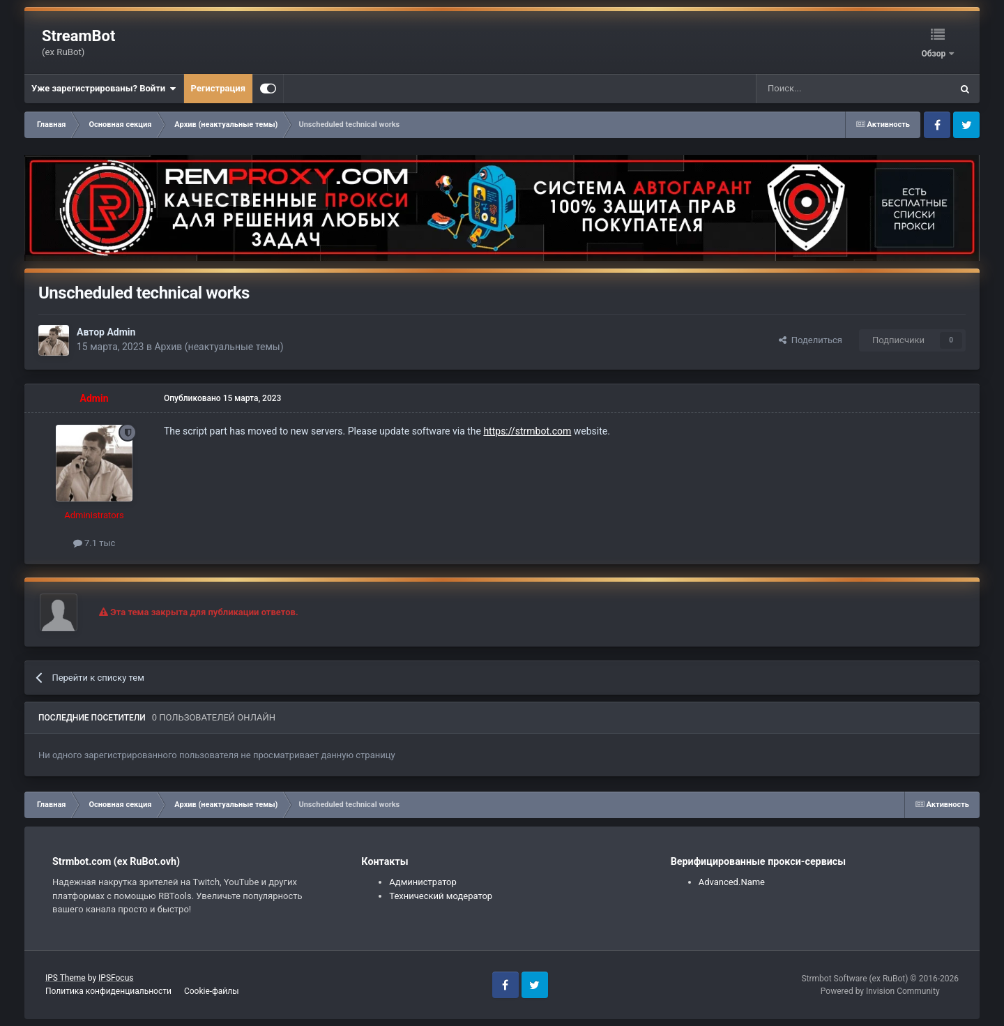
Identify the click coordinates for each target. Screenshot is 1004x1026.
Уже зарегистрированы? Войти (103, 88)
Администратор (423, 882)
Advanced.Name (732, 882)
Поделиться (810, 340)
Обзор (934, 54)
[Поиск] (822, 88)
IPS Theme (65, 978)
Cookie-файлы (211, 991)
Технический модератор (440, 896)
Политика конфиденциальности (108, 991)
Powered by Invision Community (880, 991)
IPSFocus (115, 978)
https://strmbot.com (527, 431)
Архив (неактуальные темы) (218, 346)
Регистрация (218, 88)
